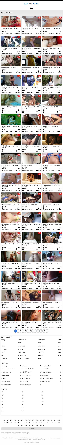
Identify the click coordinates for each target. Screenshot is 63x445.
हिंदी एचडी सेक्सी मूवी (11, 384)
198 (18, 420)
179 (42, 395)
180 (2, 398)
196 (11, 420)
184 (22, 401)
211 (7, 422)
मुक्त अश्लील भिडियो (51, 366)
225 (59, 422)
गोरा (51, 355)
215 (22, 422)
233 (44, 425)
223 (51, 422)
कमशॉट (51, 343)
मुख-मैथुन (11, 340)
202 (33, 420)
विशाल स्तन (31, 340)
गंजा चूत (51, 349)
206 (48, 420)
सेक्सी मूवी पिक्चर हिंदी (31, 372)
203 (37, 420)
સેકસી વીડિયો (31, 381)
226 (18, 425)
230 (33, 425)
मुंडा (31, 349)
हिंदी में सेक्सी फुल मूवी (31, 378)
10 (38, 331)
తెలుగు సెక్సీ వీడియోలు (51, 369)
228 (26, 425)
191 (42, 407)
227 (22, 425)
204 (41, 420)
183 (2, 401)
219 (37, 422)
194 (4, 420)
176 (42, 392)
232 (41, 425)
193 (22, 410)
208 (55, 420)
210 (4, 422)
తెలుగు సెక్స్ (11, 366)
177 (2, 395)
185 (42, 401)
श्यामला (31, 346)
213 (15, 422)
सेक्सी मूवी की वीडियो (51, 381)
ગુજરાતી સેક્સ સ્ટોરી (31, 375)
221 (44, 422)
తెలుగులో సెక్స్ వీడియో (51, 372)
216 (26, 422)
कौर (11, 355)
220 (41, 422)
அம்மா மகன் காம (11, 372)
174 (2, 392)
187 (22, 404)
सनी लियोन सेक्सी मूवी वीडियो (31, 369)
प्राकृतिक (31, 352)
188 (42, 404)
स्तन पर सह (11, 349)
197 (15, 420)
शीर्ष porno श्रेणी (7, 337)
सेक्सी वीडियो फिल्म (11, 375)
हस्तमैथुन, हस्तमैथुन (31, 358)
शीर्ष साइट (5, 363)
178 (22, 395)
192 (2, 410)
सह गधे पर (31, 355)
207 (51, 420)
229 (30, 425)
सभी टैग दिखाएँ (31, 428)
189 (2, 407)
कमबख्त (11, 343)
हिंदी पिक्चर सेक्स (27, 442)
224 (55, 422)
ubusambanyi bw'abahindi (11, 369)
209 (59, 420)
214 (18, 422)
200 (26, 420)
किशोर (51, 352)
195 (7, 420)
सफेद (31, 343)
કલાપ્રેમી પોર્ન (51, 375)
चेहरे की (11, 352)
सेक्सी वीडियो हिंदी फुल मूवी (51, 378)
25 (44, 331)
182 (42, 398)
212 (11, 422)
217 (30, 422)
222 (48, 422)
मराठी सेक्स (31, 366)
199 (22, 420)
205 (44, 420)
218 (33, 422)
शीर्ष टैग (5, 389)
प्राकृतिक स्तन (11, 358)
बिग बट (11, 346)
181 (22, 398)
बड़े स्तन (51, 340)
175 (22, 392)
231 (37, 425)
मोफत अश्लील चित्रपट (31, 384)
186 (2, 404)
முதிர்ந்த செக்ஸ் (11, 381)
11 (41, 331)
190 (22, 407)
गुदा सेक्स (11, 378)
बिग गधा (51, 346)
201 (30, 420)
